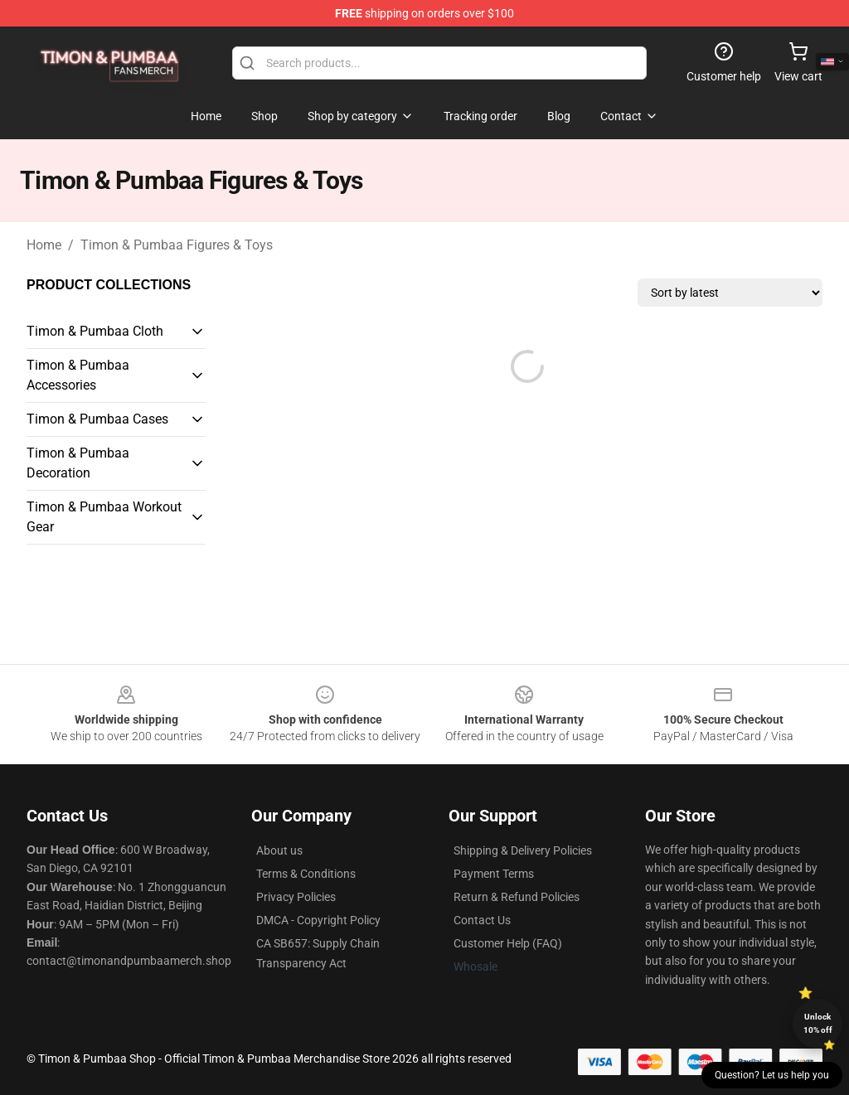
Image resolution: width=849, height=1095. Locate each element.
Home (44, 245)
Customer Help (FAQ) (508, 943)
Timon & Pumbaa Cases (97, 419)
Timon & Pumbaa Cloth (95, 331)
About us (279, 850)
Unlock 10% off (817, 1023)
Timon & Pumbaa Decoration (78, 463)
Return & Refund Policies (517, 897)
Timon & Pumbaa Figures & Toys (176, 245)
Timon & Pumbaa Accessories (78, 375)
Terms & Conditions (306, 873)
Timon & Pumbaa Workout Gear (104, 517)
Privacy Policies (296, 897)
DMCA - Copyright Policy (318, 920)
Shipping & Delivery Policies (523, 850)
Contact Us (482, 920)
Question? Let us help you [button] (772, 1075)
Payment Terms (494, 873)
